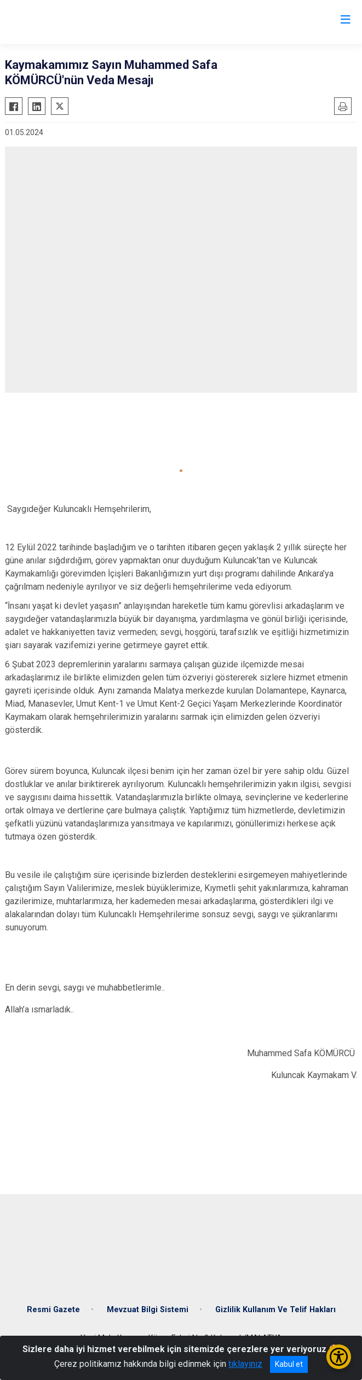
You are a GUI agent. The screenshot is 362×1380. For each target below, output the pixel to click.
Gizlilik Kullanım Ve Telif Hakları (275, 1309)
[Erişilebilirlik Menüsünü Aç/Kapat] (338, 1356)
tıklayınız (245, 1364)
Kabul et (289, 1364)
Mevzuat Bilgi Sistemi (147, 1309)
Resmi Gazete (53, 1309)
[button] (181, 470)
